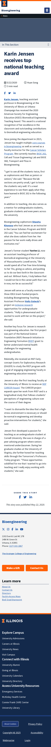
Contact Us (36, 568)
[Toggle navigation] (47, 10)
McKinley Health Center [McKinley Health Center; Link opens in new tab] (14, 696)
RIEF (31, 341)
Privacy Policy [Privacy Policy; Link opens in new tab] (35, 724)
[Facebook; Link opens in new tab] (12, 529)
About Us (6, 586)
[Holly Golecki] (32, 301)
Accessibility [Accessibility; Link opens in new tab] (37, 732)
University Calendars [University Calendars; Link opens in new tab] (12, 675)
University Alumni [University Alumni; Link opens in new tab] (11, 664)
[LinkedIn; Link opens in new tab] (17, 529)
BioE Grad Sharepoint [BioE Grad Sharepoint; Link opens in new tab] (12, 599)
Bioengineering (14, 521)
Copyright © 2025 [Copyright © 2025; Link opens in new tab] (12, 732)
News (5, 16)
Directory (6, 593)
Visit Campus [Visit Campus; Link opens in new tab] (8, 654)
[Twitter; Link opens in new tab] (3, 529)
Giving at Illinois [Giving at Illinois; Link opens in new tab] (10, 670)
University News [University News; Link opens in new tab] (10, 649)
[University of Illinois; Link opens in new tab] (12, 621)
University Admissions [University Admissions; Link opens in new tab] (13, 638)
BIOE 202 (41, 153)
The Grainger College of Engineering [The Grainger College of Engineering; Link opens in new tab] (19, 553)
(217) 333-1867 (16, 546)
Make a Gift (13, 568)
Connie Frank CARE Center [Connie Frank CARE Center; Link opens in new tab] (15, 702)
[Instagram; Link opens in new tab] (8, 529)
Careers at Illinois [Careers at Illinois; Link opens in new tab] (11, 643)
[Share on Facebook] (5, 93)
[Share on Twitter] (9, 93)
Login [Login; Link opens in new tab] (27, 740)
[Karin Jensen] (11, 99)
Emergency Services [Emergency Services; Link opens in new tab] (12, 691)
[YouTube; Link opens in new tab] (21, 529)
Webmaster (8, 740)
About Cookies (10, 724)
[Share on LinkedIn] (14, 93)
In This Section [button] (10, 44)
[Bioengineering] (10, 10)
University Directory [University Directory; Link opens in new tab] (12, 681)
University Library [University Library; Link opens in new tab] (11, 707)
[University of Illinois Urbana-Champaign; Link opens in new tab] (4, 4)
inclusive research (24, 305)
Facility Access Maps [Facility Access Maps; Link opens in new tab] (11, 596)
